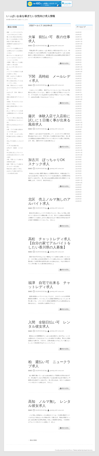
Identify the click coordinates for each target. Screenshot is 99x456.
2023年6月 (78, 108)
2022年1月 (78, 148)
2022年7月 (78, 134)
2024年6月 (78, 81)
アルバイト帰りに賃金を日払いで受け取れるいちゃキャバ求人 (15, 120)
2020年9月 (78, 185)
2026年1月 (78, 37)
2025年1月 (78, 64)
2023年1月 (78, 120)
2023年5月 (78, 111)
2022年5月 (78, 138)
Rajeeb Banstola (88, 450)
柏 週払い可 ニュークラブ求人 (49, 363)
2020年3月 (78, 199)
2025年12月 (78, 39)
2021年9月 (78, 157)
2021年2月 (78, 173)
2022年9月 (78, 129)
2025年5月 (78, 55)
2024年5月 (78, 83)
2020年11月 (78, 180)
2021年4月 (78, 169)
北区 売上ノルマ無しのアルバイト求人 (49, 201)
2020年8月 (78, 187)
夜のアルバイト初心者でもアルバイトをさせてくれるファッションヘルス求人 (15, 57)
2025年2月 (78, 62)
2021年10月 (78, 155)
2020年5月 (78, 194)
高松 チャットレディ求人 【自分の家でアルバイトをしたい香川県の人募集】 (51, 242)
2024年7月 (78, 78)
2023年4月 (78, 113)
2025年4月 (78, 58)
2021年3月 (78, 171)
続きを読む (65, 63)
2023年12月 (78, 95)
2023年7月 (78, 106)
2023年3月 (78, 115)
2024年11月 (78, 69)
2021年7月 (78, 162)
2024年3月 (78, 88)
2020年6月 (78, 192)
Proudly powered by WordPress (63, 450)
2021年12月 (78, 150)
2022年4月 (78, 141)
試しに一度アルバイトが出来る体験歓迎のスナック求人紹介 (15, 113)
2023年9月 (78, 101)
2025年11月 (78, 41)
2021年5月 (78, 166)
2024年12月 (78, 67)
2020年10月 (78, 182)
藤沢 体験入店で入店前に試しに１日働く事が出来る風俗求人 (49, 120)
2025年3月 (78, 60)
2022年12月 (78, 122)
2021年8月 (78, 159)
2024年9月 (78, 74)
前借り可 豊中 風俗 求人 (13, 41)
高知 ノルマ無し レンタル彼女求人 (49, 403)
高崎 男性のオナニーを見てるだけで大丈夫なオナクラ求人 (15, 88)
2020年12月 (78, 178)
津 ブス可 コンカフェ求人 (15, 134)
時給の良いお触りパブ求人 (14, 169)
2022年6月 (78, 136)
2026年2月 (78, 34)
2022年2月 (78, 145)
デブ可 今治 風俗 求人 (13, 145)
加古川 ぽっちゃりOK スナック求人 (48, 161)
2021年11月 (78, 152)
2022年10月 (78, 127)
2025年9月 (78, 46)
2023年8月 (78, 104)
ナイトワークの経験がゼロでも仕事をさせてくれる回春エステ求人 (15, 51)
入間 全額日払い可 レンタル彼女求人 (49, 324)
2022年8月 (78, 132)
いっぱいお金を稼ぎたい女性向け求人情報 (30, 16)
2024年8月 (78, 76)
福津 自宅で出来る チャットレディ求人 (49, 284)
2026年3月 (78, 32)
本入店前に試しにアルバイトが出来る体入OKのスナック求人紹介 (15, 155)
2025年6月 (78, 53)
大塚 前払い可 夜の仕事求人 (49, 38)
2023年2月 (78, 118)
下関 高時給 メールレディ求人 (49, 78)
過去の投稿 (32, 440)
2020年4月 (78, 196)
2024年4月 (78, 85)
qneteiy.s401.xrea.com (57, 45)
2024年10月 (78, 71)
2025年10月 (78, 44)
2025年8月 (78, 48)
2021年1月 (78, 176)
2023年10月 (78, 99)
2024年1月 (78, 92)
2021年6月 (78, 164)
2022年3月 (78, 143)
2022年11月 (78, 125)
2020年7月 (78, 189)
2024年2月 (78, 90)
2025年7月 (78, 51)
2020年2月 (78, 201)
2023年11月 (78, 97)
